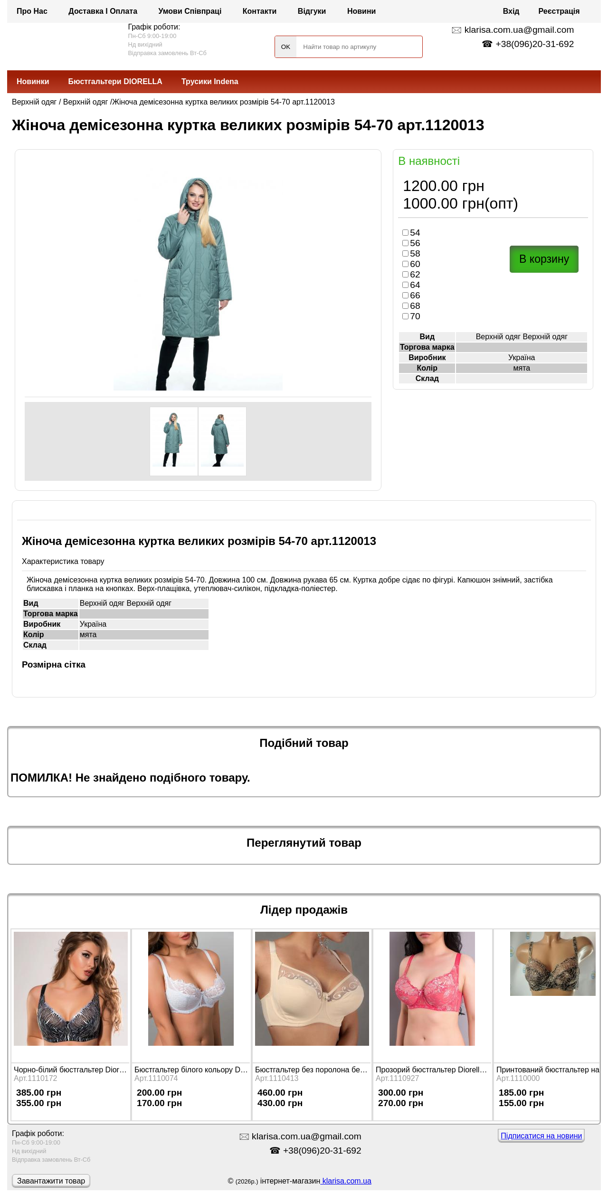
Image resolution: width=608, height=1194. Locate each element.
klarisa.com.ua (345, 1181)
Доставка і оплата (102, 11)
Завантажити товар (51, 1181)
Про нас (32, 11)
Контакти (260, 11)
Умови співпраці (190, 11)
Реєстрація (559, 11)
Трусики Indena (209, 81)
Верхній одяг (34, 102)
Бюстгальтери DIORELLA (115, 81)
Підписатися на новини (541, 1136)
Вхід (511, 11)
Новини (361, 11)
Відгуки (312, 11)
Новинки (33, 81)
